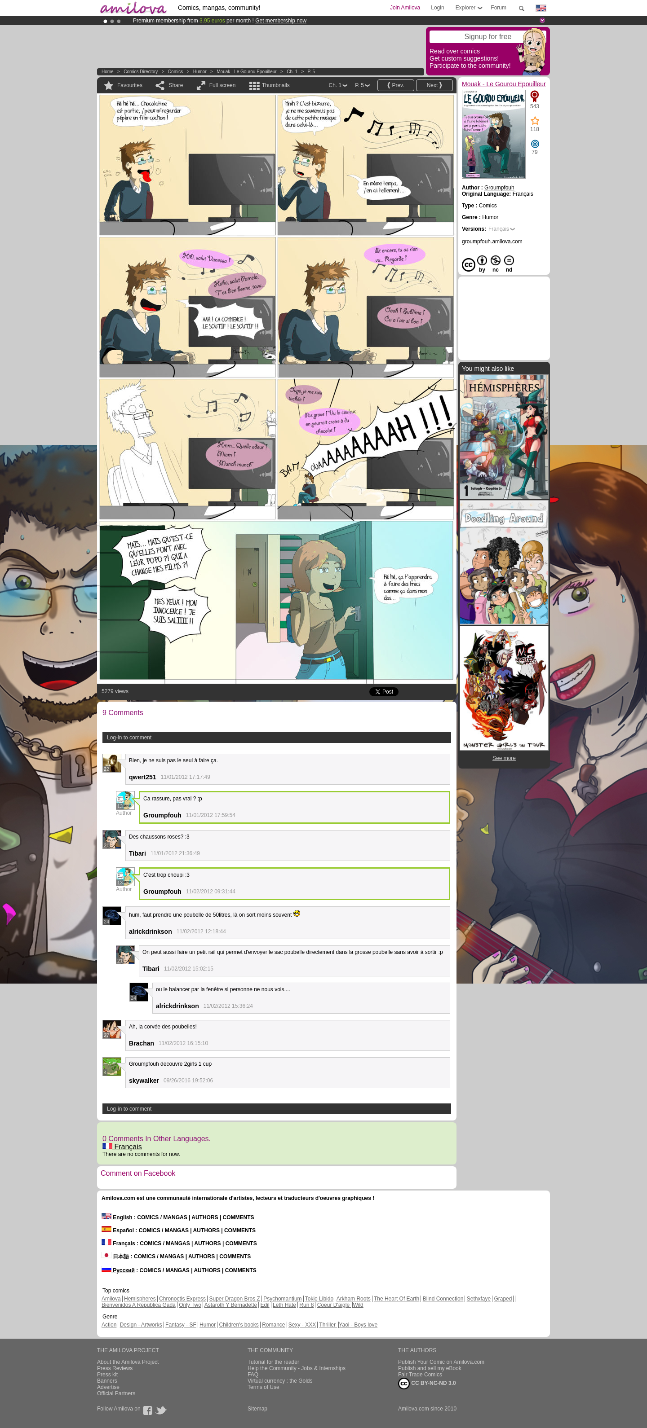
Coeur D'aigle (334, 1305)
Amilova (111, 1299)
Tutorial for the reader (273, 1362)
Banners (107, 1381)
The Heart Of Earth (396, 1299)
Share (175, 85)
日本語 (115, 1256)
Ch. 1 (292, 71)
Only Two (190, 1305)
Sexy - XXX (302, 1325)
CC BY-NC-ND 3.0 (427, 1383)
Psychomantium (282, 1299)
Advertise (108, 1387)
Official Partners (116, 1393)
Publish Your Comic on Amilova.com (441, 1362)
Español (118, 1230)
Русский (118, 1270)
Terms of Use (263, 1387)
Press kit (107, 1374)
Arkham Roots (354, 1299)
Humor (200, 71)
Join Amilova (405, 7)
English (117, 1217)
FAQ (253, 1374)
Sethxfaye (479, 1299)
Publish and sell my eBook (429, 1368)
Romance (273, 1325)
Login (437, 7)
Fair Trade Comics (420, 1374)
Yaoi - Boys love (358, 1325)
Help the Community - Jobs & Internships (297, 1368)
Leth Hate (284, 1305)
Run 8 (306, 1305)
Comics (175, 71)
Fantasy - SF (180, 1325)
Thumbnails (276, 85)
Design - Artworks (141, 1325)
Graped (503, 1299)
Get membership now (280, 21)
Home (108, 71)
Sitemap (257, 1409)
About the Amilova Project (128, 1362)
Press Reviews (115, 1368)
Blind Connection (443, 1299)
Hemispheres (140, 1299)
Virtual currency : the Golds (280, 1381)
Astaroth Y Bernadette (230, 1305)
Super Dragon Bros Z (234, 1299)
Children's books (238, 1325)
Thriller (328, 1325)
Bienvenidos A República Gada (139, 1305)
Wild (358, 1305)
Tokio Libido (319, 1299)
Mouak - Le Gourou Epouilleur (246, 71)
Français (122, 1147)
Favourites (129, 85)
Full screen (222, 85)
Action (109, 1325)
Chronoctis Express (182, 1299)
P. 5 (311, 71)
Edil (265, 1305)
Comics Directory (141, 71)
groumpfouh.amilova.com (492, 241)
